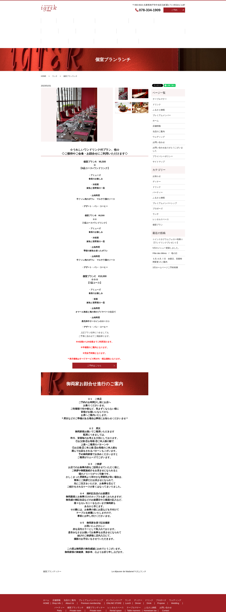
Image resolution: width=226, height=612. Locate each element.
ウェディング (83, 25)
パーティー (102, 25)
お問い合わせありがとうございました (168, 138)
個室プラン (158, 213)
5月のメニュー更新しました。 (166, 236)
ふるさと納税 (72, 32)
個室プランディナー (146, 25)
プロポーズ (65, 25)
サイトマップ (159, 150)
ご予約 (174, 10)
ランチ (150, 19)
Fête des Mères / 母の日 (165, 242)
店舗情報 (62, 19)
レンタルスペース (171, 25)
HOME (43, 65)
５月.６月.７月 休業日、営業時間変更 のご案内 (167, 249)
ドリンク (49, 25)
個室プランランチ (122, 25)
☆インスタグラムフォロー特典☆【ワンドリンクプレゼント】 (168, 229)
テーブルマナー (52, 32)
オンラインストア (132, 19)
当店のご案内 (79, 19)
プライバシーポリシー (163, 145)
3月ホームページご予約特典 (165, 256)
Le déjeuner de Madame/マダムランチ (129, 560)
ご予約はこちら (94, 354)
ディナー (165, 19)
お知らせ (157, 165)
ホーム (48, 19)
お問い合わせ (91, 32)
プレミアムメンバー (162, 104)
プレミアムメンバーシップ (105, 19)
